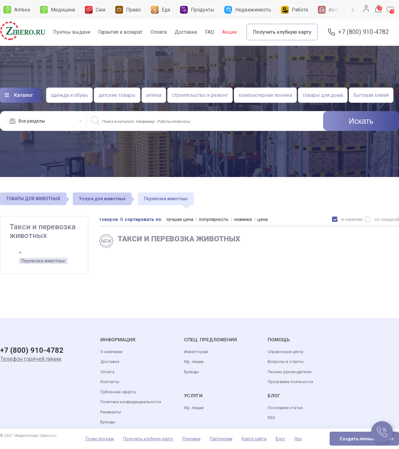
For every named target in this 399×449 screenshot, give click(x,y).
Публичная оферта (118, 392)
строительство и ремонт (200, 95)
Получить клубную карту (282, 32)
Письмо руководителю (290, 371)
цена (262, 219)
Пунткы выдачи (71, 32)
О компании (111, 351)
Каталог (23, 95)
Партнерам (221, 438)
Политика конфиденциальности (130, 401)
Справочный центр (286, 351)
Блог (280, 438)
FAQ (209, 32)
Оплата (159, 32)
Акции (229, 32)
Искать (361, 121)
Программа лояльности (290, 381)
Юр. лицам (194, 361)
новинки (243, 219)
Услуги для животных (102, 198)
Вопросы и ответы (286, 361)
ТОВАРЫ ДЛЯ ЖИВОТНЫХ (33, 198)
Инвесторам (196, 351)
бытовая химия (371, 95)
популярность (214, 219)
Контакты (109, 381)
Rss (298, 438)
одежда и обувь (69, 95)
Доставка (186, 32)
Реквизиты (110, 412)
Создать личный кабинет (367, 438)
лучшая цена (179, 219)
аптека (153, 95)
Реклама (191, 438)
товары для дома (323, 95)
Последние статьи (285, 407)
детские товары (117, 95)
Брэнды (107, 422)
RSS (271, 417)
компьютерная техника (265, 95)
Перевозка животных (43, 260)
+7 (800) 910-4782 (363, 32)
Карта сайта (254, 438)
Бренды (191, 371)
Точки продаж (99, 438)
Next (353, 10)
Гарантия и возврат (120, 32)
